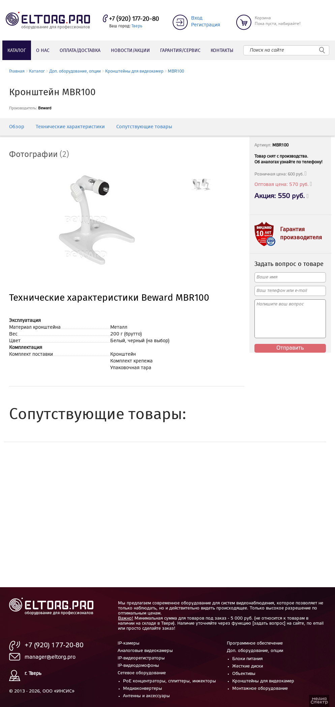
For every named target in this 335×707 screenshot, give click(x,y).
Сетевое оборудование (142, 673)
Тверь (136, 26)
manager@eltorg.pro (50, 657)
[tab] (44, 155)
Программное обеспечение (255, 643)
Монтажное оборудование (260, 688)
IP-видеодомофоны (138, 666)
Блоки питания (247, 659)
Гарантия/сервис (180, 50)
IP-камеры (129, 643)
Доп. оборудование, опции (75, 71)
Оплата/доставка (80, 50)
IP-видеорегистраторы (141, 658)
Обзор (16, 127)
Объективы (243, 674)
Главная (17, 71)
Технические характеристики (70, 127)
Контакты (222, 50)
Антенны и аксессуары (146, 696)
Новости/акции (130, 50)
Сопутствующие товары (144, 127)
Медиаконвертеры (142, 688)
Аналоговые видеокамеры (145, 651)
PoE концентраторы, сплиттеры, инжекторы (169, 681)
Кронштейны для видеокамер (134, 71)
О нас (43, 50)
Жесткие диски (247, 666)
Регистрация (205, 25)
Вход (197, 18)
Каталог (16, 50)
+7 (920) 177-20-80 (134, 19)
